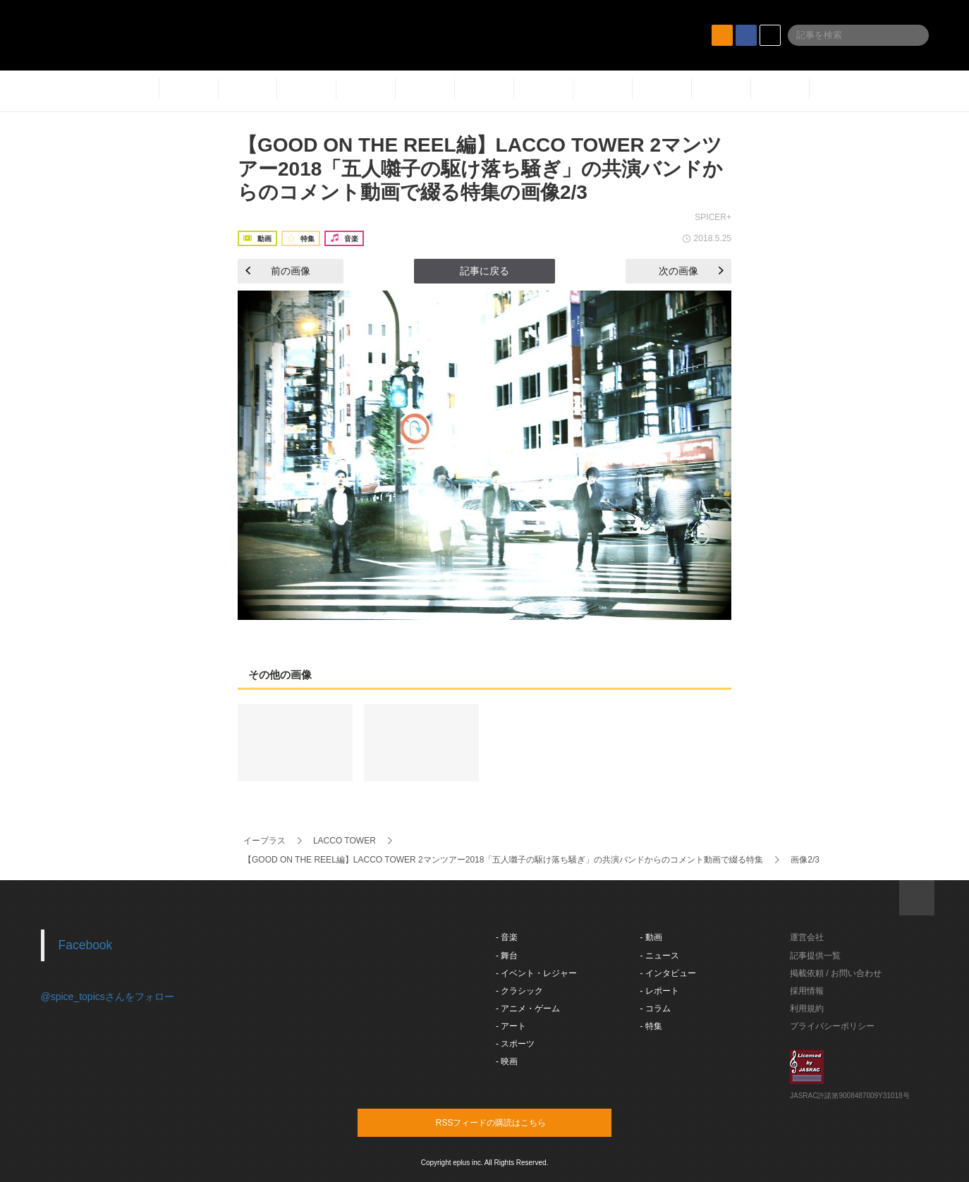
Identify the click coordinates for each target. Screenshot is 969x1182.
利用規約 (807, 1008)
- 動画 (651, 937)
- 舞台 (507, 956)
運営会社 (807, 937)
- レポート (659, 991)
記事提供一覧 (815, 956)
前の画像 (277, 270)
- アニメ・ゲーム (528, 1008)
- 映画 (507, 1061)
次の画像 (691, 270)
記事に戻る (484, 270)
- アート (511, 1026)
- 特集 (651, 1026)
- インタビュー (668, 973)
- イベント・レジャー (536, 973)
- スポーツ (515, 1044)
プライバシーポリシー (832, 1026)
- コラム (655, 1008)
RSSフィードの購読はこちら (511, 1122)
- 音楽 (507, 937)
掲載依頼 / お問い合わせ (836, 973)
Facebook (86, 945)
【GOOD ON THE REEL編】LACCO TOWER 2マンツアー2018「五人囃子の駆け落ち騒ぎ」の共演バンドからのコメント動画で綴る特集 (503, 860)
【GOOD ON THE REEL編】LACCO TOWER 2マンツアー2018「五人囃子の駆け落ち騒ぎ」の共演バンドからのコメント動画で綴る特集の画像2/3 (480, 168)
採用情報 (807, 991)
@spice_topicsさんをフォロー (107, 996)
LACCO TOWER (344, 841)
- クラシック (519, 991)
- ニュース (659, 956)
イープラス (264, 841)
